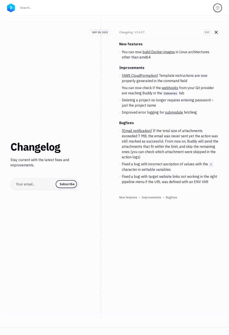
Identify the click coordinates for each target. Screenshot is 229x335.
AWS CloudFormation (140, 75)
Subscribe (67, 184)
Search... (35, 7)
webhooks (170, 88)
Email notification (137, 131)
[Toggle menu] (217, 8)
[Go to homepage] (11, 7)
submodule (174, 112)
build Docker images (158, 52)
